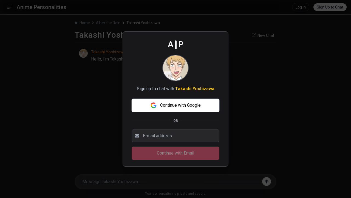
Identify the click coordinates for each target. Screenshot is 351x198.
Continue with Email (175, 153)
